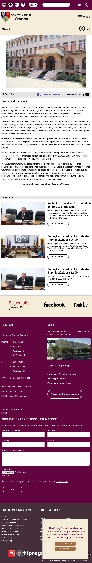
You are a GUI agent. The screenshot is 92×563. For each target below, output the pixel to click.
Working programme (56, 378)
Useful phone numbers (10, 534)
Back (85, 29)
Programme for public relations (61, 374)
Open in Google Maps (60, 365)
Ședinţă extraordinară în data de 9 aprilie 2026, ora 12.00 (69, 205)
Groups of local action (10, 531)
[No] (84, 539)
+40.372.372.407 (17, 350)
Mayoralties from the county (12, 525)
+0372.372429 (16, 391)
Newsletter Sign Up (75, 94)
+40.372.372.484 (17, 371)
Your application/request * (14, 450)
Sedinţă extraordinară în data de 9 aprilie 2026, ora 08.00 (68, 237)
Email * (50, 440)
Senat (67, 519)
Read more (58, 223)
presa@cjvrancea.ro (19, 396)
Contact (4, 516)
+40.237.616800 (17, 342)
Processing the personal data (64, 394)
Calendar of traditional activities (14, 519)
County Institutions (8, 522)
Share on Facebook (51, 94)
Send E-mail (80, 5)
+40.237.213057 (17, 346)
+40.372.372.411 (17, 355)
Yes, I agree (65, 544)
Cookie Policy (6, 537)
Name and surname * (11, 430)
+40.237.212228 (17, 362)
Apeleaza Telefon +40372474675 (87, 5)
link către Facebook (54, 304)
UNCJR (42, 519)
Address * (52, 430)
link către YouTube (81, 304)
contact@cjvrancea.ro (20, 377)
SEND (12, 489)
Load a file (6, 469)
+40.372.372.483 (17, 366)
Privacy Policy (6, 540)
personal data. (62, 481)
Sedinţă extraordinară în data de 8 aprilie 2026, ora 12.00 (68, 270)
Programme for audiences (59, 383)
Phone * (5, 440)
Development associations (12, 528)
